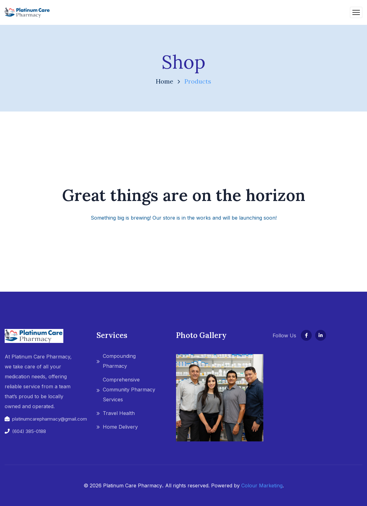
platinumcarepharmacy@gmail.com (49, 419)
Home (164, 81)
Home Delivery (120, 427)
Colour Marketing (262, 485)
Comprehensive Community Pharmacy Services (129, 389)
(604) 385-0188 (29, 431)
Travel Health (119, 413)
